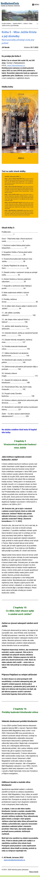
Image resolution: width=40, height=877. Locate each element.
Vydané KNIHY (17, 23)
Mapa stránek (33, 872)
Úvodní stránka (6, 23)
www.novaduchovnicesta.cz (14, 860)
